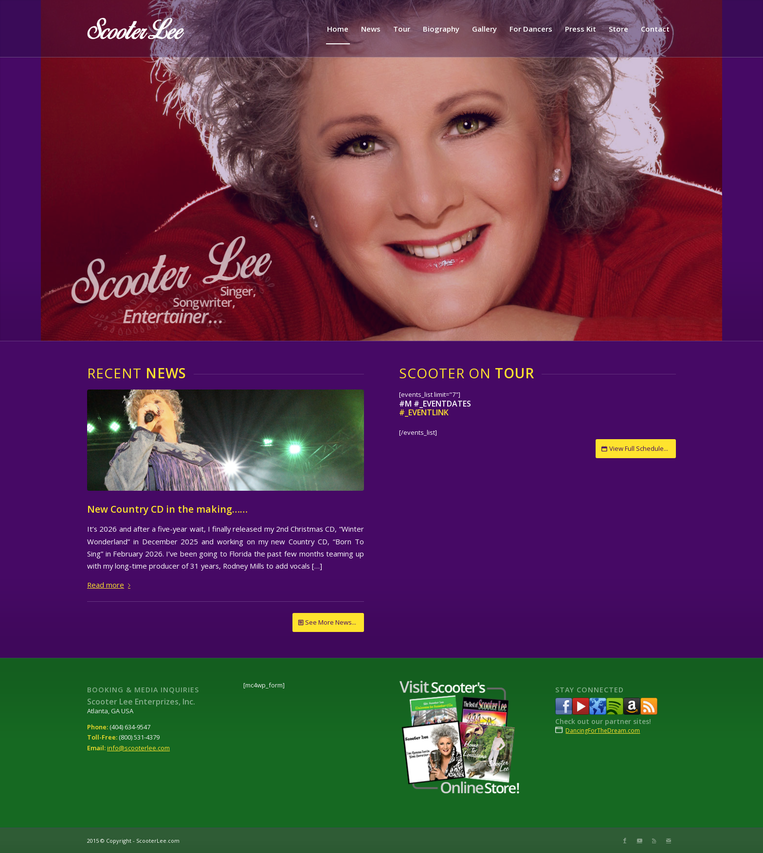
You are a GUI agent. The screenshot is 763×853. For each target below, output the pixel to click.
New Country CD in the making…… (167, 509)
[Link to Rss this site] (654, 840)
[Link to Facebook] (625, 840)
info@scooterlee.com (138, 747)
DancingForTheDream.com (602, 730)
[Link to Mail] (668, 840)
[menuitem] (338, 28)
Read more (110, 585)
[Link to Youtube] (639, 840)
